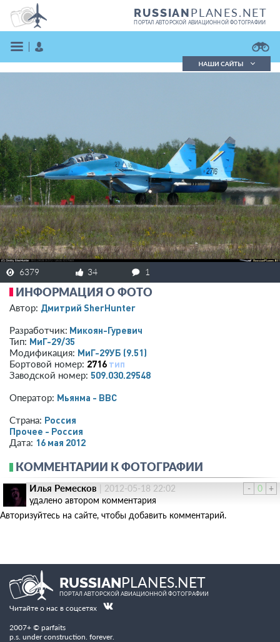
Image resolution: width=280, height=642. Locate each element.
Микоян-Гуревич (105, 330)
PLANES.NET (201, 12)
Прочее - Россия (46, 431)
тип (117, 363)
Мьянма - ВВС (87, 397)
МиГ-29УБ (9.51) (112, 352)
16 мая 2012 (61, 442)
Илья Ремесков (63, 488)
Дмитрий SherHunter (88, 307)
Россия (60, 420)
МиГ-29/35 (52, 341)
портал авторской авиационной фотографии (200, 22)
